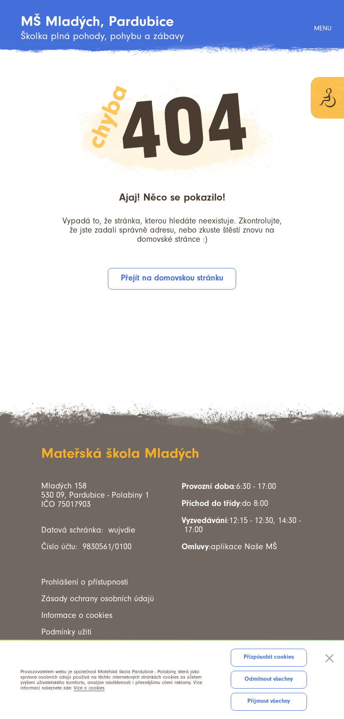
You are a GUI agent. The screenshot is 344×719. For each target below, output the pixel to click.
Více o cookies (89, 688)
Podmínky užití (66, 632)
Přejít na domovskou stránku (172, 278)
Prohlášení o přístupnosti (84, 582)
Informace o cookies (76, 615)
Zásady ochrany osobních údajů (97, 598)
